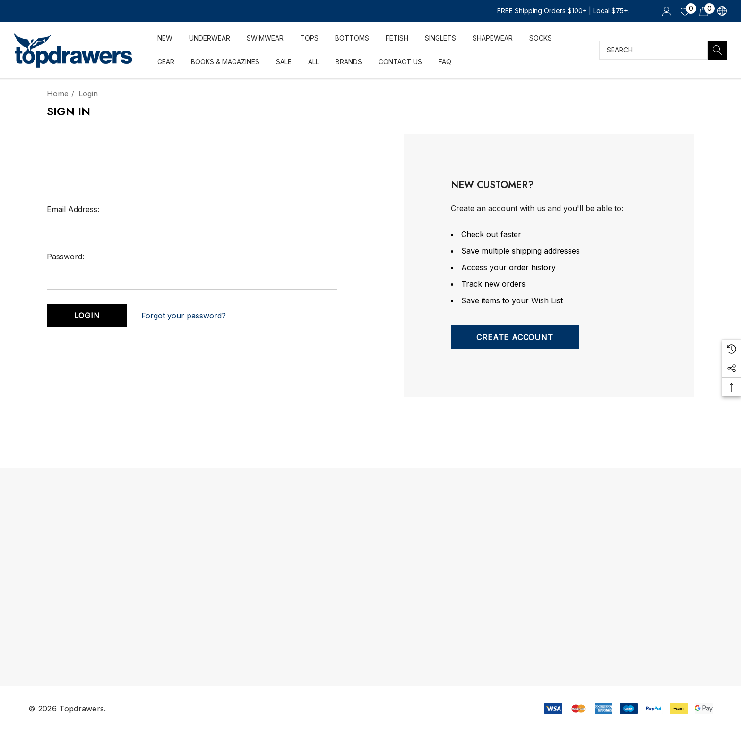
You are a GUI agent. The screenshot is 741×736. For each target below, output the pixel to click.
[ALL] (313, 61)
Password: (65, 256)
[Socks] (540, 38)
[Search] (717, 50)
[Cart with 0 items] (703, 11)
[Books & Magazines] (224, 61)
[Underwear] (209, 38)
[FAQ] (444, 60)
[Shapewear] (492, 38)
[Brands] (348, 60)
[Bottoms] (352, 38)
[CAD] (721, 11)
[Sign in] (666, 11)
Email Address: (73, 209)
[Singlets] (440, 38)
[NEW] (165, 38)
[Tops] (309, 38)
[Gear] (165, 62)
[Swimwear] (265, 38)
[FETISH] (397, 38)
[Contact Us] (400, 60)
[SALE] (283, 61)
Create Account (514, 337)
